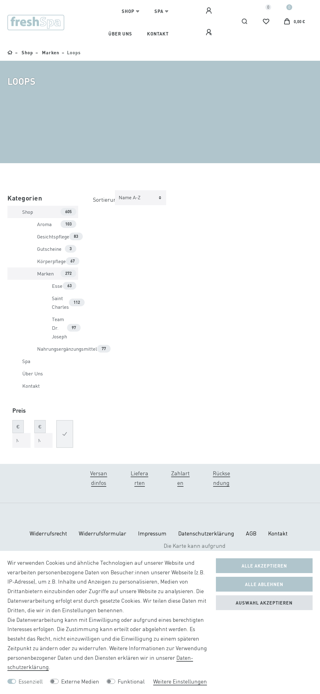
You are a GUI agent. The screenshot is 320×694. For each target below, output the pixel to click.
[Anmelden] (209, 11)
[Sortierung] (140, 197)
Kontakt (158, 33)
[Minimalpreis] (21, 440)
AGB (251, 533)
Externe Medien (80, 681)
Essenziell (31, 681)
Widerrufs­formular (102, 533)
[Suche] (244, 21)
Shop (128, 11)
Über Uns (120, 33)
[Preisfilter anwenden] (64, 434)
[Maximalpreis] (43, 440)
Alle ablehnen (264, 584)
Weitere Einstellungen (180, 681)
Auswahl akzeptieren (264, 602)
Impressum (152, 533)
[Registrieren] (209, 32)
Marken (50, 52)
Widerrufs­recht (48, 533)
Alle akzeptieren (264, 565)
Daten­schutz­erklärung (206, 533)
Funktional (131, 681)
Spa (158, 11)
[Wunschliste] (265, 21)
